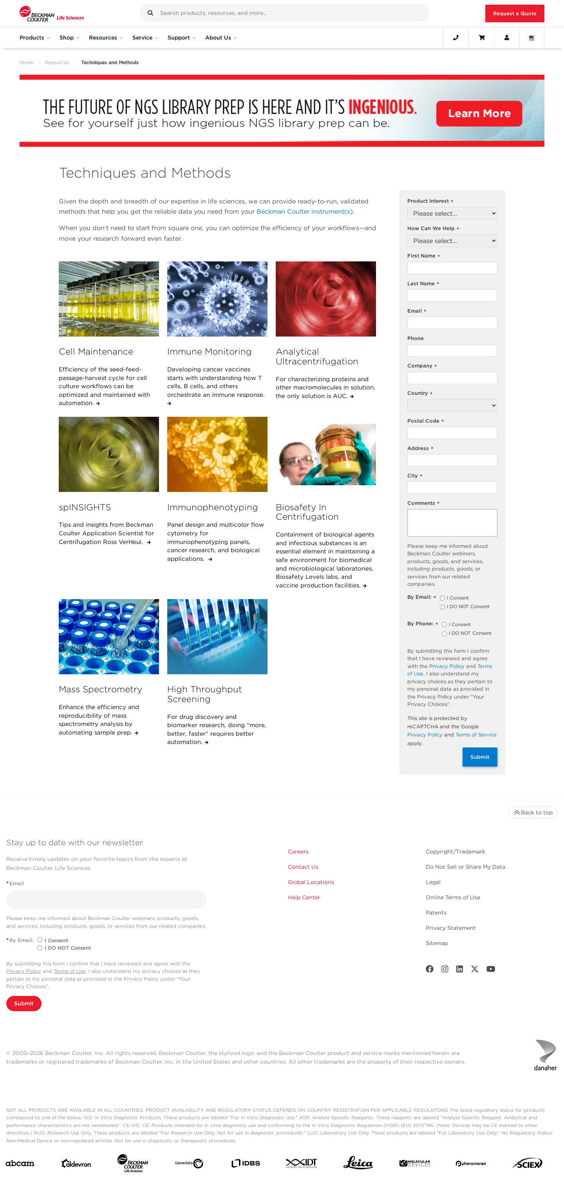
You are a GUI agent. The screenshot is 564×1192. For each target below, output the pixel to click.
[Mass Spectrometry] (109, 637)
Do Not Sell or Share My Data (465, 867)
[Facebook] (430, 970)
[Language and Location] (531, 37)
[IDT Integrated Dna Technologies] (302, 1165)
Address (420, 448)
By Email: (421, 597)
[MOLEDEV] (415, 1165)
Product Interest (430, 201)
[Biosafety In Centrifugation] (326, 454)
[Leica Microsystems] (358, 1165)
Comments (423, 503)
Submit (480, 757)
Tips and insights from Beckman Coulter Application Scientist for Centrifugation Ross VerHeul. (106, 533)
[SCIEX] (528, 1165)
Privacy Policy (447, 666)
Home (26, 62)
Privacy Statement (451, 928)
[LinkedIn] (459, 970)
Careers (298, 851)
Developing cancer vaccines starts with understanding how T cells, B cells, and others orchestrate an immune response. (216, 382)
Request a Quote (515, 13)
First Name (423, 256)
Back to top (533, 812)
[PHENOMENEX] (471, 1165)
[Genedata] (189, 1165)
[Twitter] (475, 970)
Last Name (423, 284)
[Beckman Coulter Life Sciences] (133, 1165)
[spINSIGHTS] (109, 454)
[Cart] (481, 37)
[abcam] (20, 1165)
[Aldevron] (76, 1165)
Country (419, 393)
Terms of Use (70, 971)
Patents (436, 912)
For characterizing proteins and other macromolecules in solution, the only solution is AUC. (325, 388)
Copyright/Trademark (455, 851)
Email (416, 311)
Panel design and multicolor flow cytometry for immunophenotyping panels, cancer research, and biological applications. (215, 541)
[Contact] (455, 37)
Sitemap (437, 943)
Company (422, 366)
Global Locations (311, 882)
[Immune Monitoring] (217, 299)
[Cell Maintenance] (109, 299)
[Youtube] (490, 970)
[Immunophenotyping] (217, 454)
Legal (433, 882)
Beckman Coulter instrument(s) (305, 211)
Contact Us (303, 867)
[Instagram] (444, 970)
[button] (150, 13)
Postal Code (425, 421)
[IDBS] (246, 1165)
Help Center (304, 897)
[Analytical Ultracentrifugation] (326, 299)
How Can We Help (433, 228)
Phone (415, 338)
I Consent (458, 598)
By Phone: (422, 624)
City (414, 476)
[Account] (507, 37)
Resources (57, 62)
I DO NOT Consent (468, 607)
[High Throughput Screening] (217, 637)
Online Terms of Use (453, 897)
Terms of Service (476, 735)
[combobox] (284, 13)
